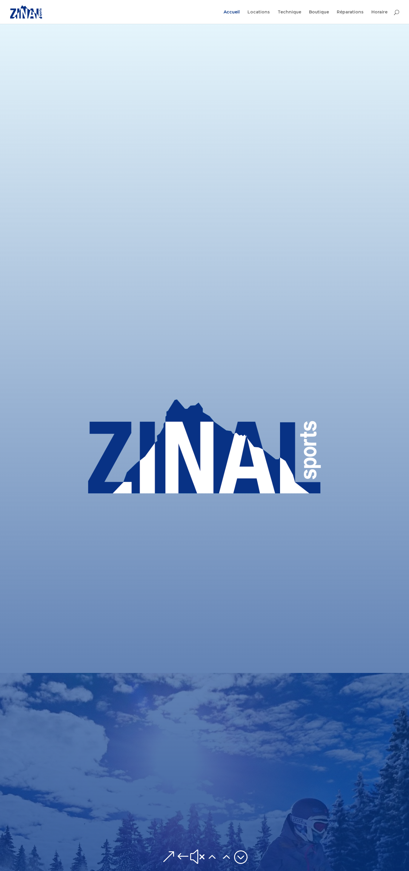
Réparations (350, 12)
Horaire (379, 12)
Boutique (319, 12)
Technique (289, 12)
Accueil (232, 12)
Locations (258, 12)
